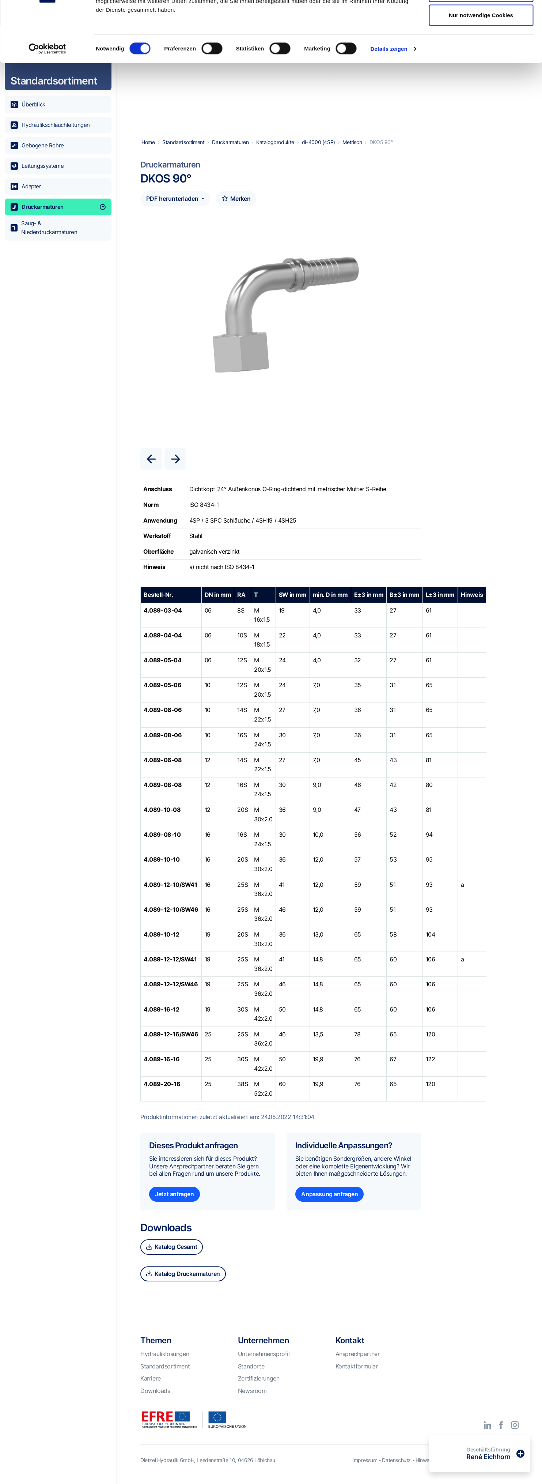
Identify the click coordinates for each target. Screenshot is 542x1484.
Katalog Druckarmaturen (183, 1283)
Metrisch (352, 151)
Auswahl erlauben (481, 43)
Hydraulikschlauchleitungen (50, 125)
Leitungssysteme (37, 166)
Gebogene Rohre (37, 145)
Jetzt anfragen (174, 1203)
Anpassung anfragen (329, 1203)
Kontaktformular (357, 1375)
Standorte (251, 1375)
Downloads (155, 1400)
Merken (236, 208)
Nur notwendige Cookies (481, 67)
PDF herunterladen (173, 208)
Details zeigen (388, 101)
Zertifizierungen (259, 1387)
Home (148, 151)
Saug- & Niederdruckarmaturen (44, 228)
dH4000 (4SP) (318, 151)
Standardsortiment (183, 151)
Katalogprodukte (275, 151)
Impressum (364, 1469)
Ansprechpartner (358, 1363)
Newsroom (252, 1400)
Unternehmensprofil (264, 1363)
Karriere (150, 1387)
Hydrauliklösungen (164, 1363)
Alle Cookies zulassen (481, 19)
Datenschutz (396, 1469)
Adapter (26, 186)
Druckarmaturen (58, 207)
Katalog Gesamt (171, 1256)
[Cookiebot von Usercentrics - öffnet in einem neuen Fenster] (47, 100)
